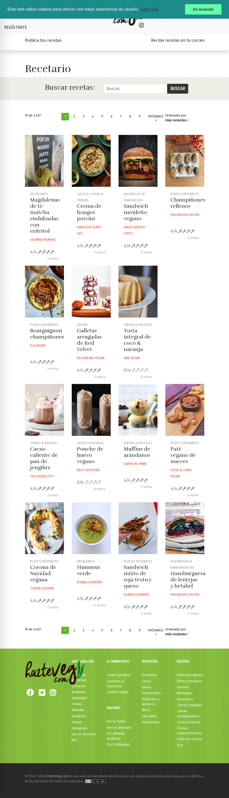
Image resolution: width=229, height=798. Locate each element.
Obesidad (149, 716)
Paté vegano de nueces (183, 455)
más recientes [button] (176, 120)
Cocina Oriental (188, 722)
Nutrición (150, 661)
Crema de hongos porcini (89, 212)
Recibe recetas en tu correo (177, 40)
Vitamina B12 (151, 693)
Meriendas (184, 693)
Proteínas (149, 675)
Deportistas (151, 722)
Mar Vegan (132, 358)
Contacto (79, 686)
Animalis (78, 710)
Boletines (79, 692)
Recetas (183, 661)
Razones (113, 708)
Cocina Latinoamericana (189, 730)
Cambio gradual (118, 675)
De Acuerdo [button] (203, 9)
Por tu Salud (116, 721)
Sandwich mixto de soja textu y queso (138, 576)
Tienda (77, 704)
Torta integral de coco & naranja (137, 340)
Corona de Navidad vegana (43, 573)
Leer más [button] (149, 9)
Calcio (146, 681)
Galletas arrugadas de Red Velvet (89, 340)
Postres (183, 687)
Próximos (155, 118)
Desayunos (185, 699)
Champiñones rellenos (188, 203)
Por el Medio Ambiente (116, 736)
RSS (75, 740)
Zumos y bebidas (189, 705)
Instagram (79, 728)
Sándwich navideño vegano (136, 212)
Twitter (77, 722)
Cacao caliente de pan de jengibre (44, 458)
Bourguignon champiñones (47, 333)
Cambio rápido (117, 692)
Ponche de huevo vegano (90, 455)
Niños (146, 710)
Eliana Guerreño (90, 582)
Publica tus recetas (43, 40)
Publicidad (79, 698)
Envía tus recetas (189, 739)
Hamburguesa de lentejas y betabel (188, 579)
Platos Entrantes (189, 681)
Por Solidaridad (118, 744)
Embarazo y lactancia (150, 701)
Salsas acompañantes (188, 713)
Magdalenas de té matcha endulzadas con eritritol (45, 215)
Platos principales (190, 675)
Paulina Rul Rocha (185, 215)
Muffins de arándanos (137, 452)
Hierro (146, 687)
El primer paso (118, 661)
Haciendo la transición (115, 683)
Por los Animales (119, 728)
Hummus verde (88, 570)
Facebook (79, 716)
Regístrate (15, 27)
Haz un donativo (84, 734)
